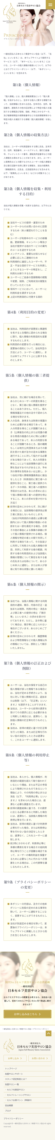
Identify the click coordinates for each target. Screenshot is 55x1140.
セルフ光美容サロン (16, 1089)
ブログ (8, 1110)
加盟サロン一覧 (12, 1084)
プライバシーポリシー (14, 1118)
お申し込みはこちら (27, 1014)
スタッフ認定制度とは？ (16, 1079)
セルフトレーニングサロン (19, 1094)
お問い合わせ (40, 1058)
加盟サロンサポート (14, 1073)
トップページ (11, 1068)
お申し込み (15, 1058)
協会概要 (9, 1105)
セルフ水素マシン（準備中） (20, 1100)
